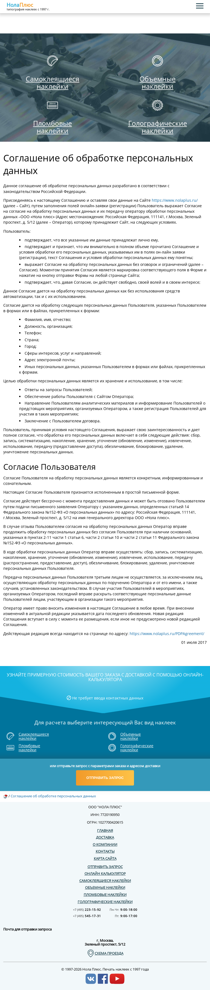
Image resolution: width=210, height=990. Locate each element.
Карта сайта (105, 858)
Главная (105, 830)
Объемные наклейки (105, 887)
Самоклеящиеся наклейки (105, 880)
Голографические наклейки (105, 901)
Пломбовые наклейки (105, 894)
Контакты (105, 851)
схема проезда (109, 953)
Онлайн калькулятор (105, 873)
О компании (105, 844)
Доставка (105, 837)
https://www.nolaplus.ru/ (175, 200)
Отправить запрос (105, 778)
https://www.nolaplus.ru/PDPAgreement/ (167, 633)
